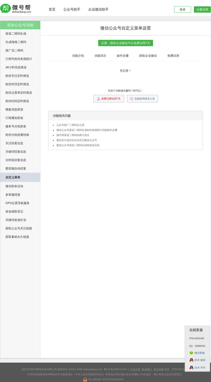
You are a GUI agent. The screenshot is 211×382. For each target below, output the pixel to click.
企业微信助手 (98, 9)
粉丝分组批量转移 (17, 134)
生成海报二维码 (15, 42)
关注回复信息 (14, 143)
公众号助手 (71, 9)
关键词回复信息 (15, 151)
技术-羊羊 (200, 367)
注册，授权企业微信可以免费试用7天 (125, 43)
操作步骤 (123, 55)
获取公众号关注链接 (18, 228)
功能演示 (100, 55)
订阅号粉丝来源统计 (18, 59)
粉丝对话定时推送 (17, 84)
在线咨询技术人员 (142, 99)
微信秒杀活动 (14, 186)
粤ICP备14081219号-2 (116, 369)
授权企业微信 (148, 55)
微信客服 (200, 352)
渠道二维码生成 (15, 33)
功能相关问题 (62, 115)
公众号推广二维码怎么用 (70, 125)
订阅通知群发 (14, 118)
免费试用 (173, 55)
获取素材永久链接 (17, 236)
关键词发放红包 (15, 220)
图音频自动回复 (15, 168)
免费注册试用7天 (109, 99)
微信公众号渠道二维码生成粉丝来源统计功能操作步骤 (86, 130)
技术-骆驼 (200, 360)
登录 (182, 9)
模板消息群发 (14, 109)
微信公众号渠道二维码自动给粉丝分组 (77, 145)
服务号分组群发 (15, 126)
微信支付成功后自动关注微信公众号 (76, 140)
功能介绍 (78, 55)
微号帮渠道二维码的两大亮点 (72, 135)
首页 (52, 9)
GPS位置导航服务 (17, 203)
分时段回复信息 (15, 160)
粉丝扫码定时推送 (17, 101)
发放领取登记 (14, 211)
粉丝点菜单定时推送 (18, 92)
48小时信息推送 (16, 67)
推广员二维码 (14, 50)
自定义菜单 (12, 177)
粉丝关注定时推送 (17, 75)
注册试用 (202, 9)
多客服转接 (12, 194)
